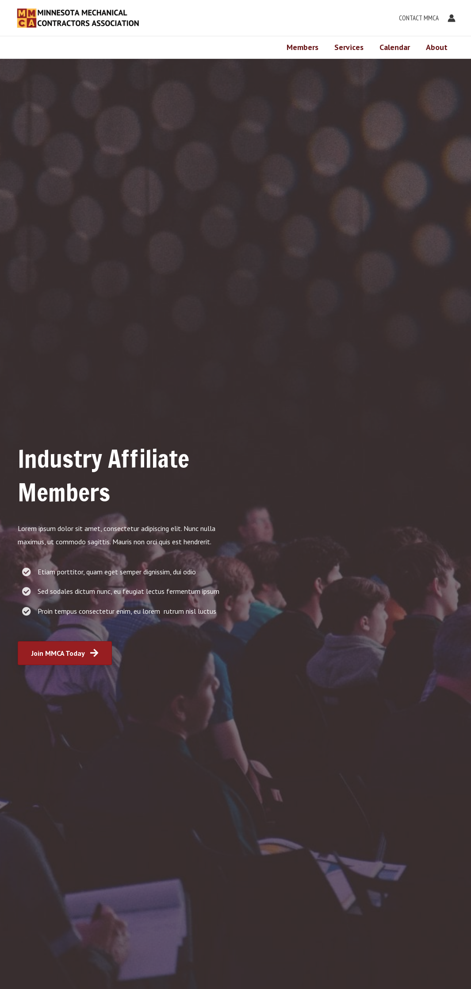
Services (349, 47)
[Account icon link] (452, 18)
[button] (416, 18)
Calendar (394, 47)
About (437, 47)
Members (302, 47)
